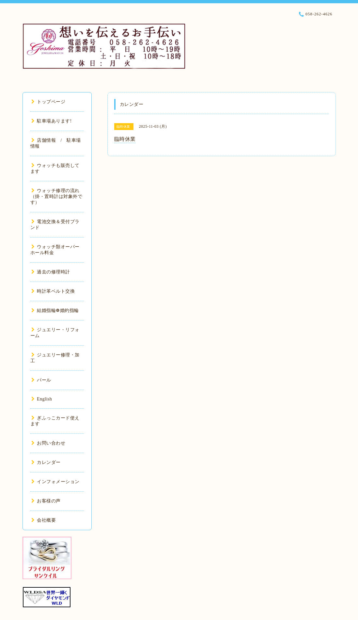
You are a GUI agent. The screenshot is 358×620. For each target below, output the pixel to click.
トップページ (48, 101)
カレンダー (46, 462)
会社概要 (43, 520)
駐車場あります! (51, 121)
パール (41, 380)
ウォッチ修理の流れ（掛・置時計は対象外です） (56, 196)
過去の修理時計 (50, 271)
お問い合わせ (48, 443)
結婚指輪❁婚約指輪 (55, 310)
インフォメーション (55, 481)
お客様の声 (46, 500)
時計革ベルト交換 (53, 291)
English (41, 399)
